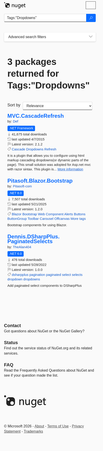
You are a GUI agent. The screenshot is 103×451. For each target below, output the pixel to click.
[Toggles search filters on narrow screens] (91, 37)
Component (55, 214)
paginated (53, 275)
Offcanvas (62, 219)
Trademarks (33, 431)
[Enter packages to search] (45, 18)
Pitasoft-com (22, 186)
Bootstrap (29, 214)
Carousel (46, 219)
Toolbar (33, 219)
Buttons (79, 214)
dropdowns (31, 279)
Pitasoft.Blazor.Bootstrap (40, 180)
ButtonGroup (17, 219)
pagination (37, 275)
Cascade (18, 149)
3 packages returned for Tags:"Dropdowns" (49, 73)
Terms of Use (58, 426)
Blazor (17, 214)
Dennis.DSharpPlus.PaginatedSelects (34, 239)
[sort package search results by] (57, 106)
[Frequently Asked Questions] (8, 364)
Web (41, 214)
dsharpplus (20, 275)
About (39, 426)
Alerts (68, 214)
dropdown (15, 279)
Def (15, 121)
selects (77, 275)
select (66, 275)
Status (11, 342)
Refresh (50, 149)
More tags (78, 219)
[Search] (91, 18)
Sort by (14, 105)
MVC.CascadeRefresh (36, 115)
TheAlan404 (22, 247)
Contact (12, 325)
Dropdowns (34, 149)
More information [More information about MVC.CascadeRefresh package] (70, 169)
